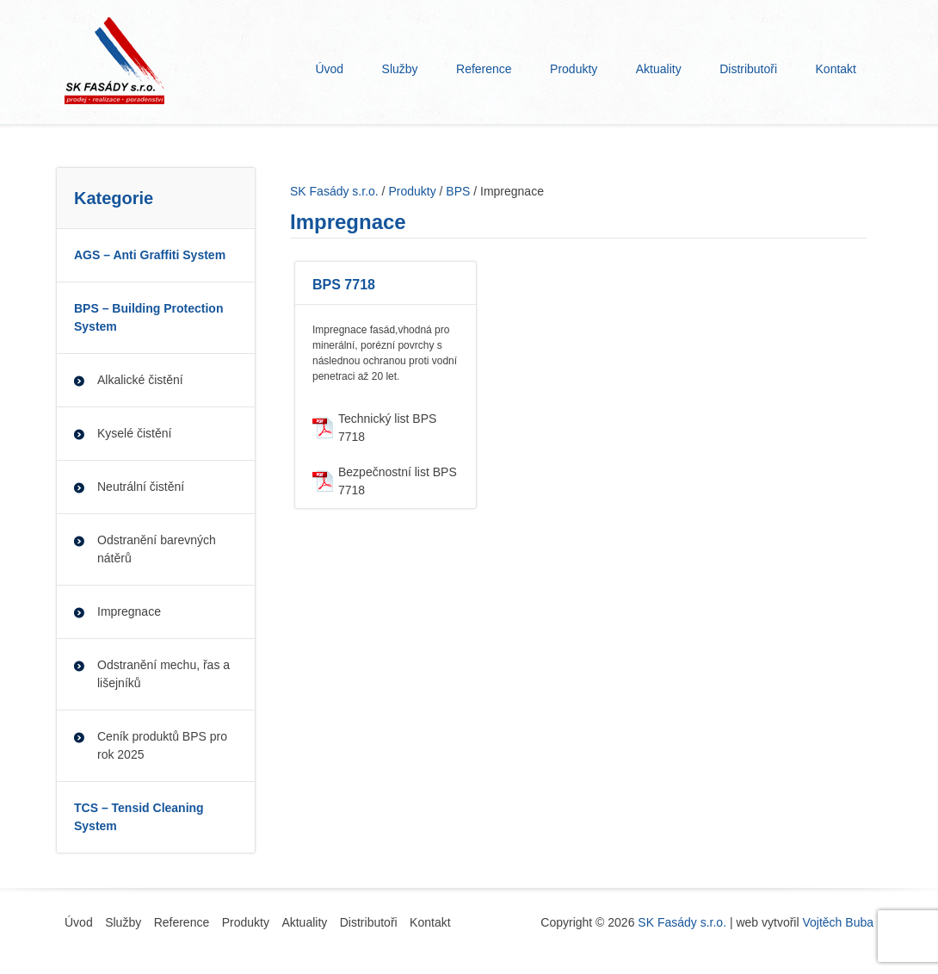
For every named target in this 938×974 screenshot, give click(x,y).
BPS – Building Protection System (148, 317)
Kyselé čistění (134, 433)
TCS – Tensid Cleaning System (139, 817)
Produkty (573, 69)
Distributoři (748, 69)
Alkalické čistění (140, 380)
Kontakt (836, 69)
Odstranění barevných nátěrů (156, 549)
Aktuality (659, 69)
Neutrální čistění (140, 486)
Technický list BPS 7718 (387, 428)
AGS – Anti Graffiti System (149, 255)
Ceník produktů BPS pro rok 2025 (162, 745)
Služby (400, 69)
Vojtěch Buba (837, 922)
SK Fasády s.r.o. (682, 922)
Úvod (329, 69)
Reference (484, 69)
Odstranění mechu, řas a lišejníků (163, 674)
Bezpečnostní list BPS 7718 (397, 481)
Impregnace (129, 611)
